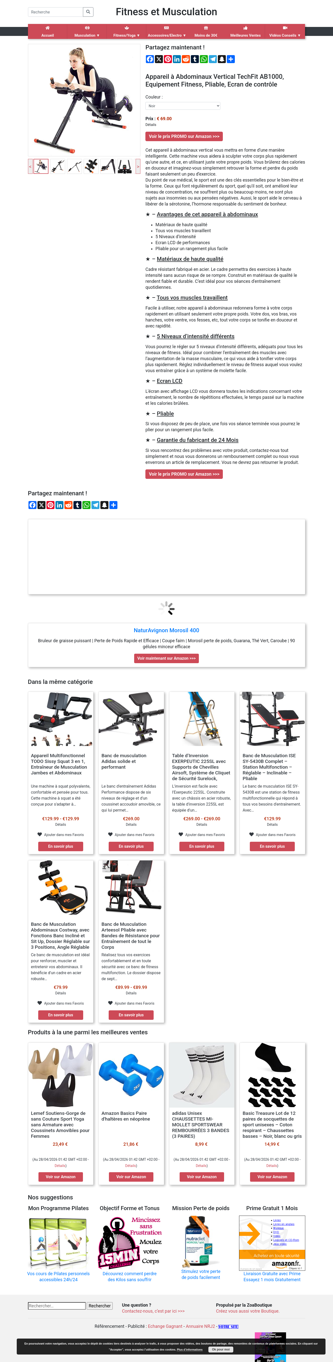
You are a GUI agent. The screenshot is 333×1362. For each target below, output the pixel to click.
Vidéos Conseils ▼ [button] (285, 32)
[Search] (55, 12)
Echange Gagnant (165, 1326)
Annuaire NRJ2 (200, 1326)
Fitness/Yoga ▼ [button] (126, 32)
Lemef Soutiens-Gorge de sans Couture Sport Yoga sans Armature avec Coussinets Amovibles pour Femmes (60, 1124)
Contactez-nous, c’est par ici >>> (153, 1311)
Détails (60, 1166)
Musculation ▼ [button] (87, 32)
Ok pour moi (221, 1349)
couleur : (154, 97)
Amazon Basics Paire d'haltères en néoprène (125, 1116)
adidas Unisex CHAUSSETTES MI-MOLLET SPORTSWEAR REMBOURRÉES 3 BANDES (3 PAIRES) (200, 1124)
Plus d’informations (190, 1349)
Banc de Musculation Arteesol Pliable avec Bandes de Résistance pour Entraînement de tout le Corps (130, 935)
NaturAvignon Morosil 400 (166, 630)
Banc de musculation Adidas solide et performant (123, 761)
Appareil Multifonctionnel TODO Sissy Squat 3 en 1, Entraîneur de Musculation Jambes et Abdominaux (59, 764)
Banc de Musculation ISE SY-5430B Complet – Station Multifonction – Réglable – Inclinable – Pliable (269, 767)
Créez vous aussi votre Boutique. (248, 1311)
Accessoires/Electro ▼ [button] (167, 32)
